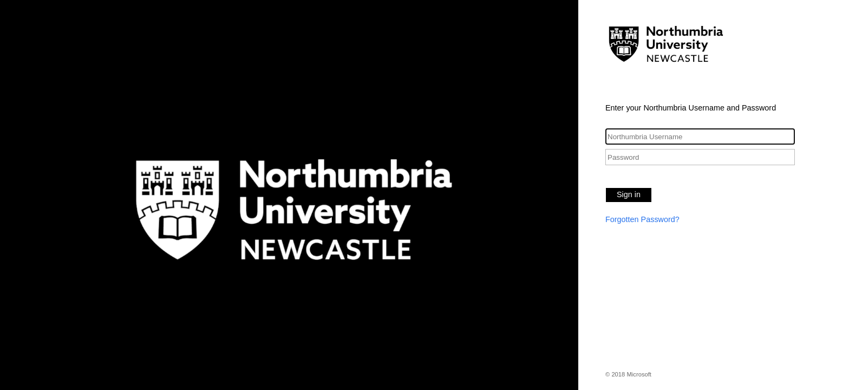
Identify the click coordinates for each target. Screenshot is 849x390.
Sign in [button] (629, 194)
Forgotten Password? (642, 219)
